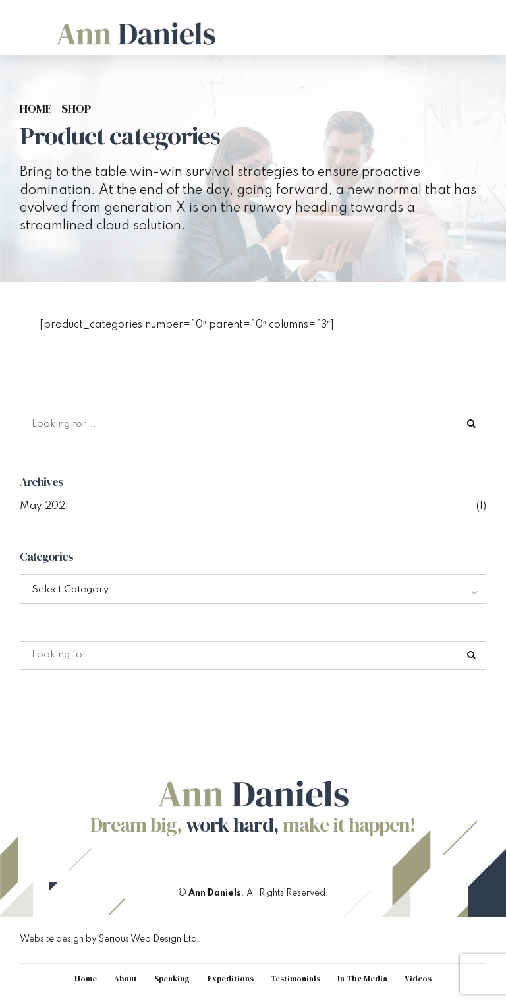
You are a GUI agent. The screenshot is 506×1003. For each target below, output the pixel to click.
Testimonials (297, 981)
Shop (76, 109)
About (123, 981)
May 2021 (44, 507)
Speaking (171, 981)
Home (36, 109)
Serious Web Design (140, 941)
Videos (422, 981)
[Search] (472, 425)
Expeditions (231, 981)
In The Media (366, 981)
